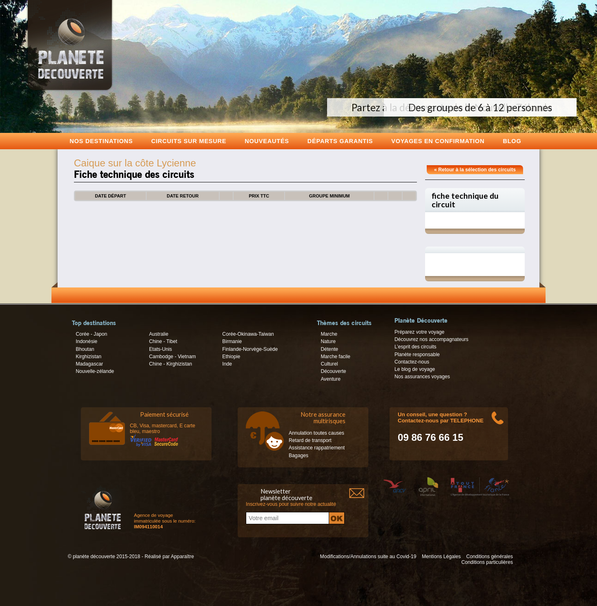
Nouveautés (267, 141)
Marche (329, 334)
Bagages (298, 455)
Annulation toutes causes (316, 433)
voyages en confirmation (437, 141)
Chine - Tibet (163, 341)
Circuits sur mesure (188, 141)
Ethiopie (231, 356)
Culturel (329, 364)
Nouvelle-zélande (95, 371)
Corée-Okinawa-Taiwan (248, 334)
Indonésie (86, 341)
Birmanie (232, 341)
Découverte (333, 371)
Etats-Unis (160, 349)
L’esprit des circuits (415, 347)
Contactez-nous (411, 362)
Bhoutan (85, 349)
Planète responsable (417, 354)
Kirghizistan (88, 356)
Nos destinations (101, 141)
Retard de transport (310, 440)
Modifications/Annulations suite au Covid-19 (368, 556)
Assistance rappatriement (317, 448)
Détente (329, 349)
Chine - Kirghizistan (170, 364)
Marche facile (335, 356)
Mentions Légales (441, 556)
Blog (512, 141)
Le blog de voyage (414, 369)
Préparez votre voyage (419, 332)
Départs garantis (340, 141)
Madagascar (89, 364)
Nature (328, 341)
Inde (227, 364)
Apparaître (182, 556)
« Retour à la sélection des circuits (475, 170)
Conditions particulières (487, 562)
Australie (158, 334)
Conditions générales (489, 556)
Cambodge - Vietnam (172, 356)
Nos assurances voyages (422, 376)
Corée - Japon (91, 334)
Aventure (330, 379)
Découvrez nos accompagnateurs (431, 339)
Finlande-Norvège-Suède (250, 349)
